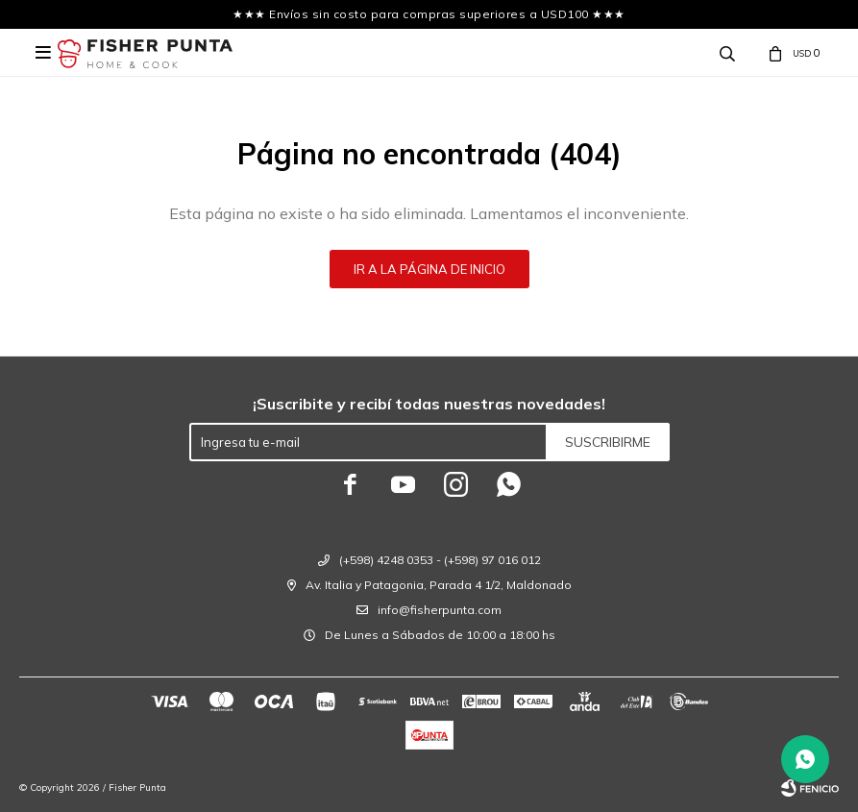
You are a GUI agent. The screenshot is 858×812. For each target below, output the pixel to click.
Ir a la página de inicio (429, 269)
